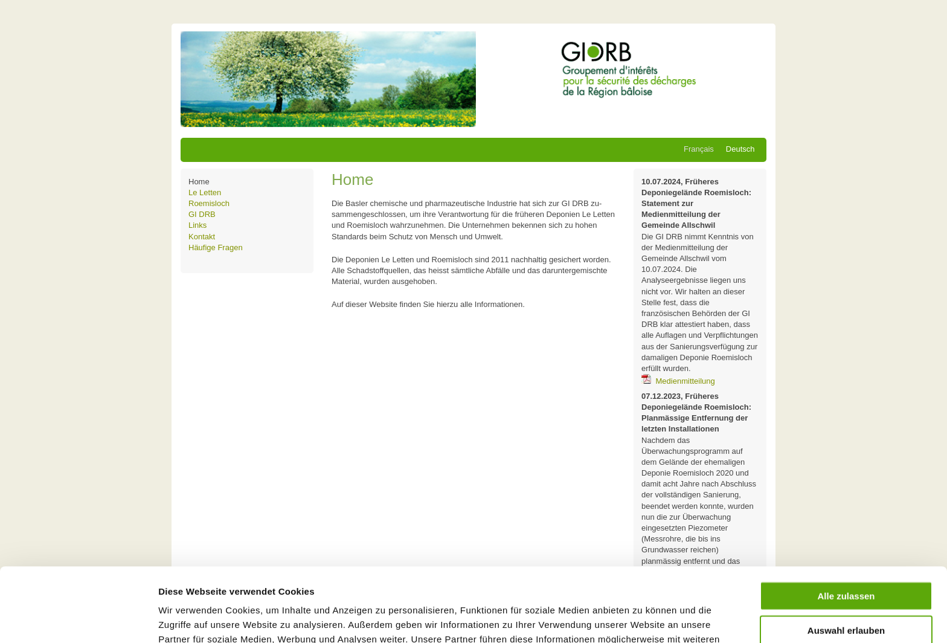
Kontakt (201, 236)
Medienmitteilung (685, 381)
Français (699, 148)
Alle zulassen (846, 522)
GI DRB (202, 214)
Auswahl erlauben (846, 556)
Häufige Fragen (215, 247)
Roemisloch (209, 203)
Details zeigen (642, 619)
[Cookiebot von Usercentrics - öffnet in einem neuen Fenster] (78, 619)
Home (199, 181)
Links (197, 225)
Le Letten (204, 192)
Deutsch (740, 148)
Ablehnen (846, 590)
